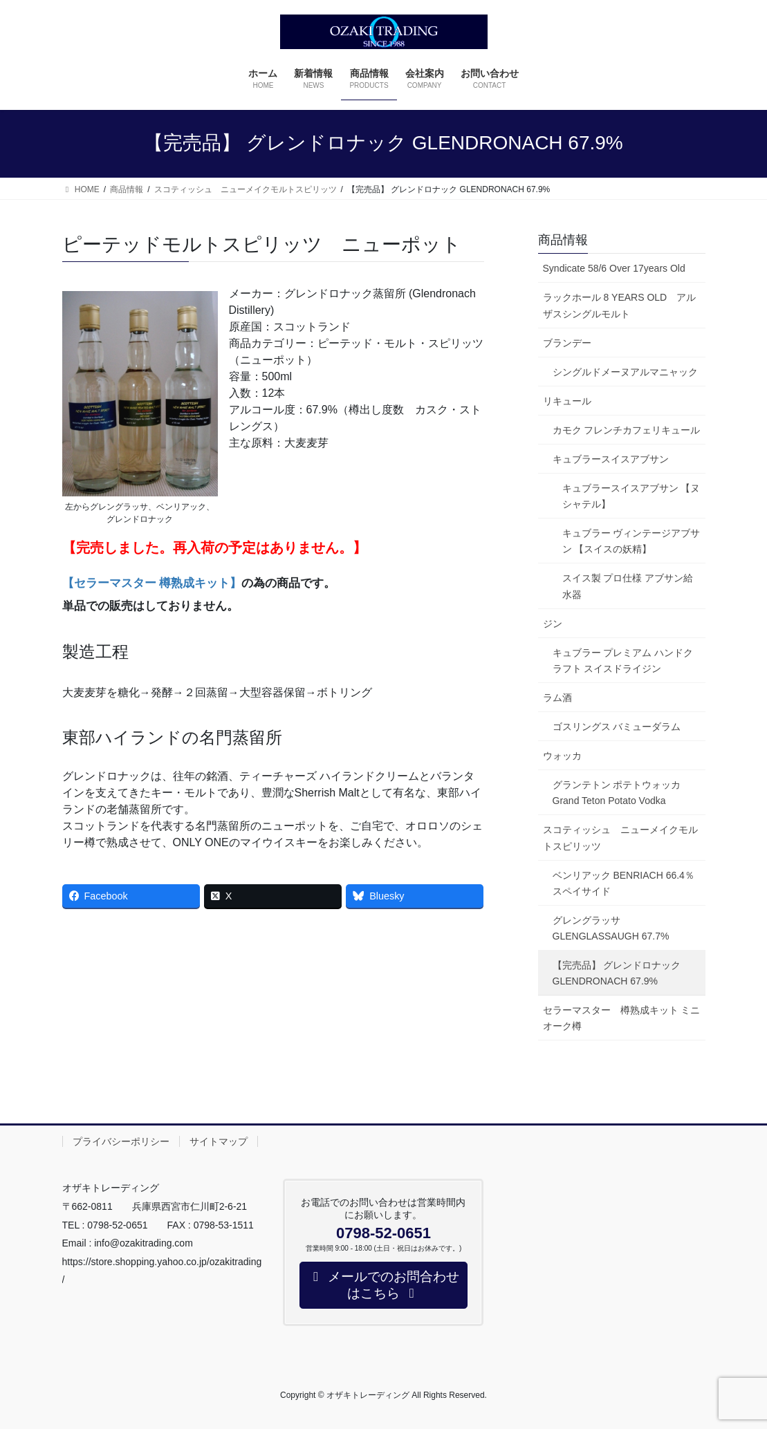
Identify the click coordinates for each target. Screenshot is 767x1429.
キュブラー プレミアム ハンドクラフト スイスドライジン (623, 660)
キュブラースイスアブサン (611, 459)
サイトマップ (219, 1141)
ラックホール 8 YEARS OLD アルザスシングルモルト (619, 305)
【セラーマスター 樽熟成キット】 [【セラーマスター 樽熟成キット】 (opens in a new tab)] (152, 583)
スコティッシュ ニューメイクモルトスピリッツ (620, 837)
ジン (552, 623)
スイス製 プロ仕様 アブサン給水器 (628, 585)
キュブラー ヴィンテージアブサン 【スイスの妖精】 (631, 540)
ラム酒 (557, 697)
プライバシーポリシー (121, 1141)
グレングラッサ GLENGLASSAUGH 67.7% (611, 928)
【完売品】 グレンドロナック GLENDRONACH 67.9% (617, 973)
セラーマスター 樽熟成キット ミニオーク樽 (622, 1018)
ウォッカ (562, 755)
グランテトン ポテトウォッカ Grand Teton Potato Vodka (622, 792)
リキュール (567, 401)
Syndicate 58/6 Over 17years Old (614, 268)
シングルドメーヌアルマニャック (625, 371)
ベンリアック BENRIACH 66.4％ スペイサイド (628, 883)
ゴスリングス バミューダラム (617, 726)
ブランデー (567, 342)
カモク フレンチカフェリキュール (627, 430)
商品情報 (563, 240)
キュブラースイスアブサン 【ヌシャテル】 (631, 496)
